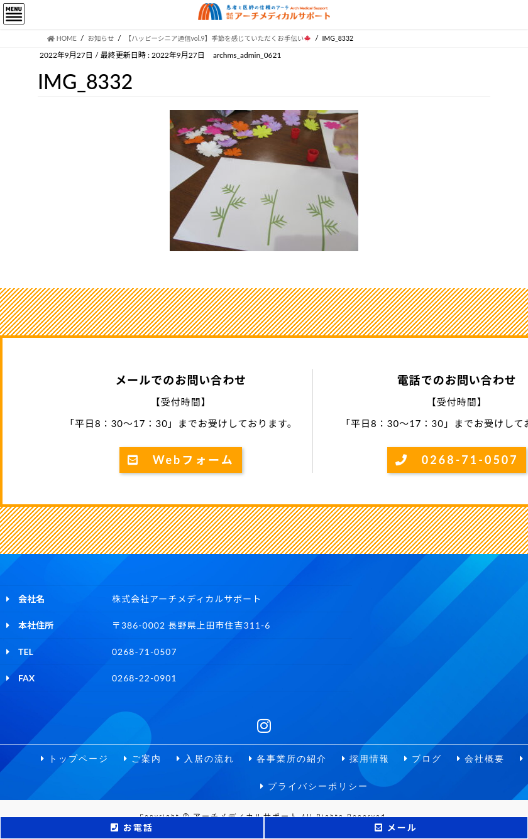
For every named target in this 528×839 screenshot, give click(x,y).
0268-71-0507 (457, 460)
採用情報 (366, 759)
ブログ (423, 759)
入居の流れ (205, 759)
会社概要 (481, 759)
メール (396, 827)
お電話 (132, 827)
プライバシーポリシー (314, 786)
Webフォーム (181, 460)
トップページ (75, 759)
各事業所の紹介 (288, 759)
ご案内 (143, 759)
